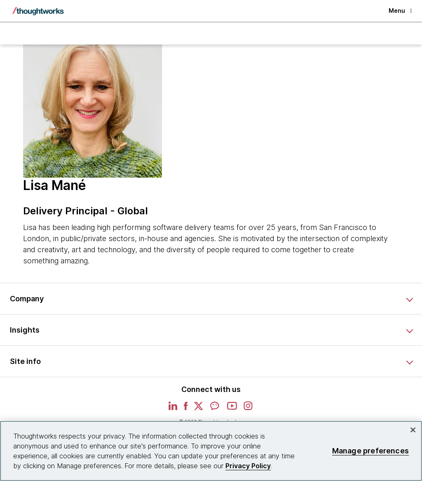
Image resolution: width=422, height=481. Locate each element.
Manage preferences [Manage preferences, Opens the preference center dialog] (370, 450)
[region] (211, 451)
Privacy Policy (248, 466)
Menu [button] (400, 10)
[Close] (413, 430)
